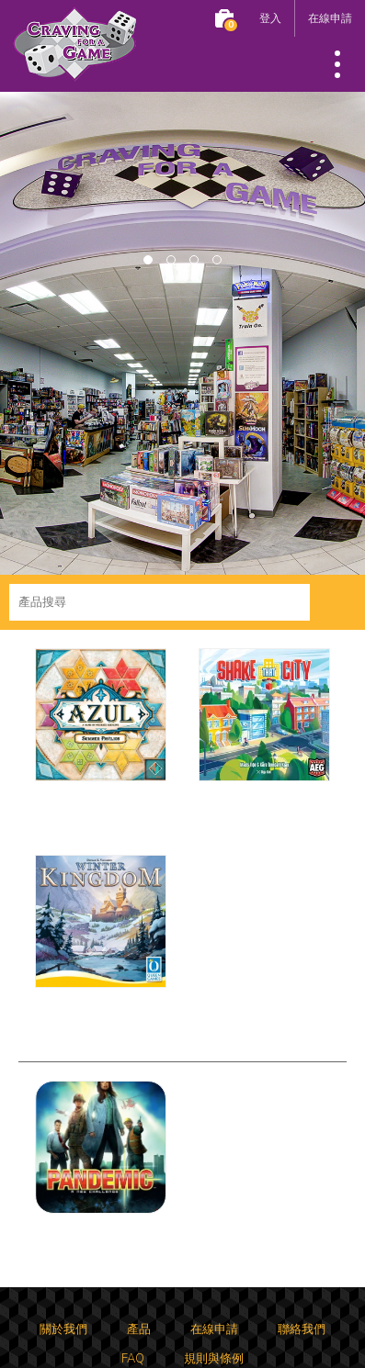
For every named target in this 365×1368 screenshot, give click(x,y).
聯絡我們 (301, 1329)
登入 (270, 18)
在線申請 (330, 18)
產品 (139, 1329)
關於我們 (63, 1329)
